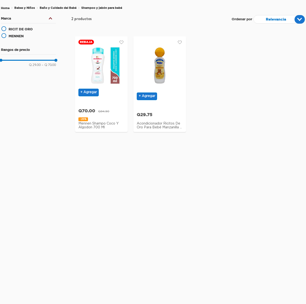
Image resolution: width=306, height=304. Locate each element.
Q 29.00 (35, 65)
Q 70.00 (49, 65)
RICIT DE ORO (21, 29)
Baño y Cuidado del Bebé (58, 7)
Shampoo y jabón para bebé (101, 7)
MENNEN (16, 36)
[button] (28, 18)
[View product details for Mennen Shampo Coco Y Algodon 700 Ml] (101, 86)
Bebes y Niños (24, 7)
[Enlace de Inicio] (5, 8)
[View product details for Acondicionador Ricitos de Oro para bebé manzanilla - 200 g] (160, 86)
